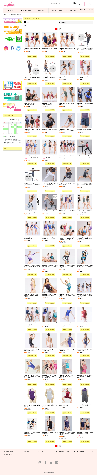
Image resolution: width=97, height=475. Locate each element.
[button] (89, 4)
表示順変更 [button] (62, 22)
